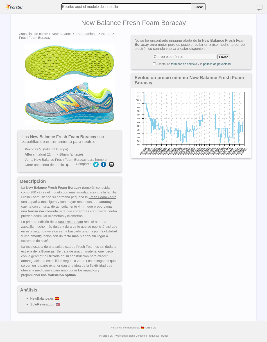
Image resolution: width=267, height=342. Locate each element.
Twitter (164, 335)
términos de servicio (184, 64)
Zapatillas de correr (33, 34)
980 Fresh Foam (70, 222)
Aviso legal (121, 335)
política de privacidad (217, 64)
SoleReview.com (42, 304)
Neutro (106, 34)
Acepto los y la (193, 64)
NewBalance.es (42, 298)
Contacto (140, 335)
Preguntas (153, 335)
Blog (131, 335)
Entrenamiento (86, 34)
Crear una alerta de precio (44, 165)
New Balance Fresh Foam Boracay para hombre (70, 159)
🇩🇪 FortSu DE (148, 327)
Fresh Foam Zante (102, 197)
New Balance (62, 34)
